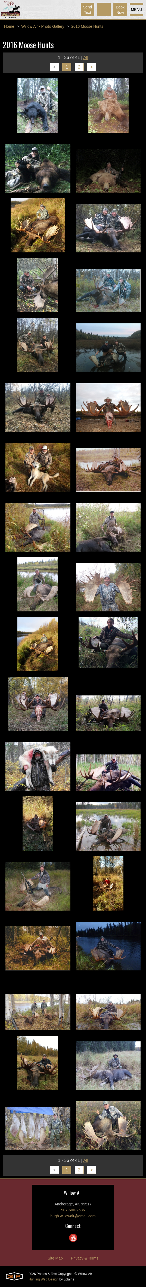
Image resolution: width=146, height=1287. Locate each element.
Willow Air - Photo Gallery (42, 26)
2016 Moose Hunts (87, 26)
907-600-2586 (73, 1210)
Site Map (55, 1258)
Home (9, 26)
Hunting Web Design (43, 1279)
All (85, 57)
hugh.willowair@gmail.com (73, 1216)
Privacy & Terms (84, 1258)
